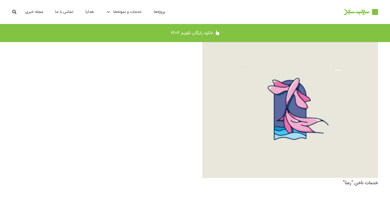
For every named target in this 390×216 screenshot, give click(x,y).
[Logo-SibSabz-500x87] (361, 12)
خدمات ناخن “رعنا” (360, 183)
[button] (14, 12)
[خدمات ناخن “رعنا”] (290, 46)
